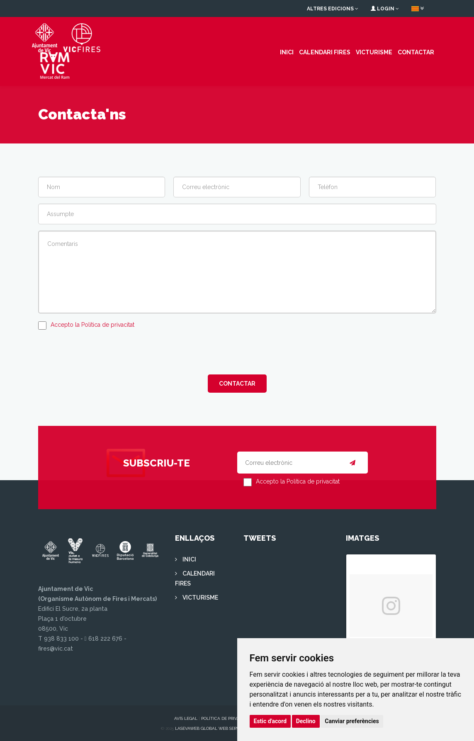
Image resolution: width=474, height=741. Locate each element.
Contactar (416, 52)
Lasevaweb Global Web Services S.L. (215, 727)
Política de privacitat (226, 717)
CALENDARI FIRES (324, 52)
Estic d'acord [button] (270, 721)
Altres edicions (332, 9)
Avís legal (185, 717)
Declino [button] (306, 721)
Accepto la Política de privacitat (92, 324)
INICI (287, 52)
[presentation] (101, 351)
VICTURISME (374, 52)
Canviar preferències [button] (352, 721)
